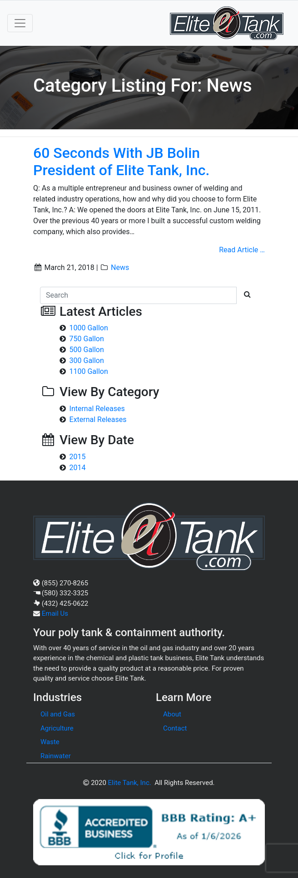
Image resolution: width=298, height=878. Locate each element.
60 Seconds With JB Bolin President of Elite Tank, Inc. (121, 161)
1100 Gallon (89, 371)
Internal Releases (97, 408)
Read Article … (242, 249)
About (172, 714)
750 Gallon (87, 338)
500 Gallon (87, 349)
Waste (50, 742)
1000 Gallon (89, 328)
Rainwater (55, 756)
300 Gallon (87, 360)
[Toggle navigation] (20, 23)
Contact (175, 728)
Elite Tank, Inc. (129, 783)
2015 (78, 456)
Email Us (55, 613)
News (120, 267)
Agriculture (57, 728)
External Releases (98, 419)
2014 (78, 467)
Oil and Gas (57, 714)
